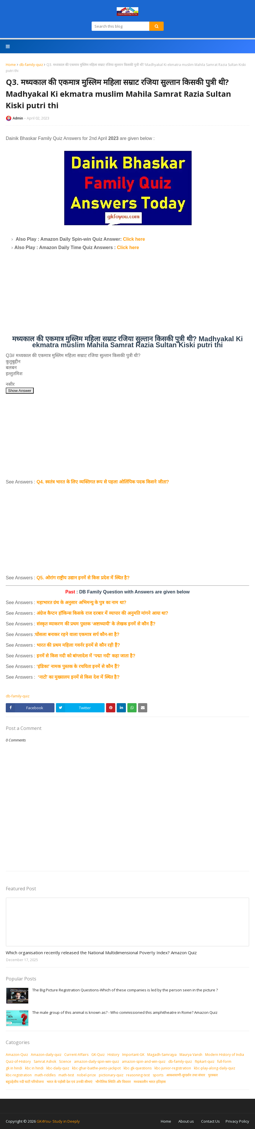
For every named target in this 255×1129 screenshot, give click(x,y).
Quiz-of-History (18, 1061)
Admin (18, 118)
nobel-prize (86, 1075)
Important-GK (133, 1054)
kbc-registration (19, 1075)
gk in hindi (14, 1068)
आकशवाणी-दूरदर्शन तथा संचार (185, 1075)
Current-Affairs (76, 1054)
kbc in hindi (34, 1068)
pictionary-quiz (111, 1075)
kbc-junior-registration (172, 1068)
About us (186, 1121)
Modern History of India (224, 1054)
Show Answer (19, 390)
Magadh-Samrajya (162, 1054)
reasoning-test (138, 1075)
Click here (134, 239)
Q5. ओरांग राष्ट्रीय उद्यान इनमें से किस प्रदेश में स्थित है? (83, 577)
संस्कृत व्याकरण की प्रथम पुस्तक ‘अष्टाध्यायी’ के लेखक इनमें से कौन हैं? (96, 623)
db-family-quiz (31, 64)
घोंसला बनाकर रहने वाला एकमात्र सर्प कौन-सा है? (77, 634)
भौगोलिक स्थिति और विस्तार (113, 1081)
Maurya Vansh (191, 1054)
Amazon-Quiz (17, 1054)
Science (65, 1061)
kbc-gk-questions (138, 1068)
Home (11, 64)
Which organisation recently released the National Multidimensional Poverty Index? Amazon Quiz (101, 952)
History (113, 1054)
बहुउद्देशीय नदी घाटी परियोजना (25, 1081)
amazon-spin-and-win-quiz (143, 1061)
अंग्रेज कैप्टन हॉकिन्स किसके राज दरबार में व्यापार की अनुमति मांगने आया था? (102, 613)
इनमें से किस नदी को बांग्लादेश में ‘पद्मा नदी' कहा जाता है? (86, 655)
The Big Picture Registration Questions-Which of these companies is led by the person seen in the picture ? (125, 990)
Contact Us (210, 1121)
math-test (66, 1075)
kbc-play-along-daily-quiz (214, 1068)
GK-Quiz (98, 1054)
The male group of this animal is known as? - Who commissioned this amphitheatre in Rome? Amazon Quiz (125, 1012)
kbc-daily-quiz (57, 1068)
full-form (224, 1061)
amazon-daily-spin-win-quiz (96, 1061)
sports (158, 1075)
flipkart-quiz (204, 1061)
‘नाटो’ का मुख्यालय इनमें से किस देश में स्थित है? (78, 677)
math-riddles (45, 1075)
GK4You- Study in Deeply (58, 1121)
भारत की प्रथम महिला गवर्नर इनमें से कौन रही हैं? (78, 645)
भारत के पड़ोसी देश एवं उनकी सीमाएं (69, 1081)
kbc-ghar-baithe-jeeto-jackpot (96, 1068)
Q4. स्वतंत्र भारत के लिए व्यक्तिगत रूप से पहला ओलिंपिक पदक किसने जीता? (103, 481)
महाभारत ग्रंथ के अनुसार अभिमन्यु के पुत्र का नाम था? (81, 602)
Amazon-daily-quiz (46, 1054)
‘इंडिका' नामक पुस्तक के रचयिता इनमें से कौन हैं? (78, 666)
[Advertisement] (127, 295)
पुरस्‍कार (213, 1075)
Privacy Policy (237, 1121)
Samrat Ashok (45, 1061)
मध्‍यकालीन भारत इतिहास (150, 1081)
